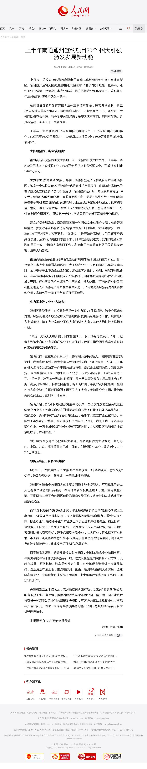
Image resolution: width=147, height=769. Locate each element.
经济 (23, 37)
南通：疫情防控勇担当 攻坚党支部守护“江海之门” (100, 662)
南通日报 (88, 67)
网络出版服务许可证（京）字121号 (98, 735)
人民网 (3, 37)
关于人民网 (32, 713)
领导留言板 (66, 693)
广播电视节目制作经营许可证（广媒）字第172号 (111, 730)
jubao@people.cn (102, 718)
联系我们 (132, 713)
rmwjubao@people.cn (113, 724)
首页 (2, 28)
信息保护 (122, 713)
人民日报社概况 (17, 713)
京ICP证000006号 (123, 735)
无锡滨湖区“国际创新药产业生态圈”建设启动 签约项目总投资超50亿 (59, 662)
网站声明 (102, 713)
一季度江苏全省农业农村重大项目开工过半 (46, 668)
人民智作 (102, 693)
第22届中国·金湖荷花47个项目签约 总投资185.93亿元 (51, 656)
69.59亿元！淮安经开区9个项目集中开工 (94, 668)
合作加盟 (73, 713)
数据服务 (92, 713)
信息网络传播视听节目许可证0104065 (21, 735)
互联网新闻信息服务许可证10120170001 (32, 730)
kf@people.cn (47, 724)
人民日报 (30, 693)
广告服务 (63, 713)
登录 (140, 28)
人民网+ (42, 693)
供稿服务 (82, 713)
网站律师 (112, 713)
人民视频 (78, 693)
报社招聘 (43, 713)
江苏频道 (14, 37)
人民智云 (90, 693)
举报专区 (76, 28)
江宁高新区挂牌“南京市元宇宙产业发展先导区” (98, 656)
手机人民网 (54, 693)
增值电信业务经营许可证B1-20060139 (69, 730)
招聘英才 (53, 713)
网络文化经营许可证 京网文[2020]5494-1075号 (60, 735)
